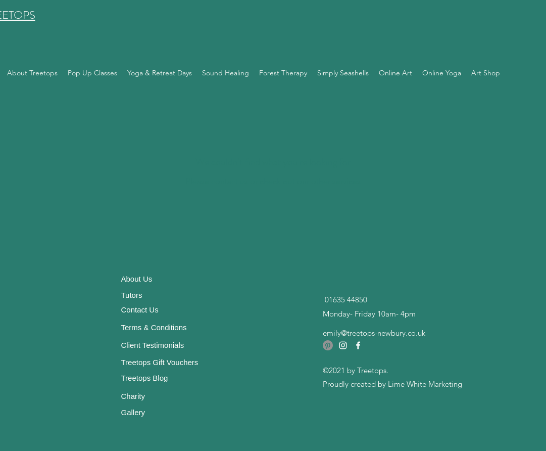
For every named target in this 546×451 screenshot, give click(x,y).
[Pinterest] (328, 345)
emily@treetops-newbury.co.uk (374, 333)
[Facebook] (358, 345)
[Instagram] (343, 345)
